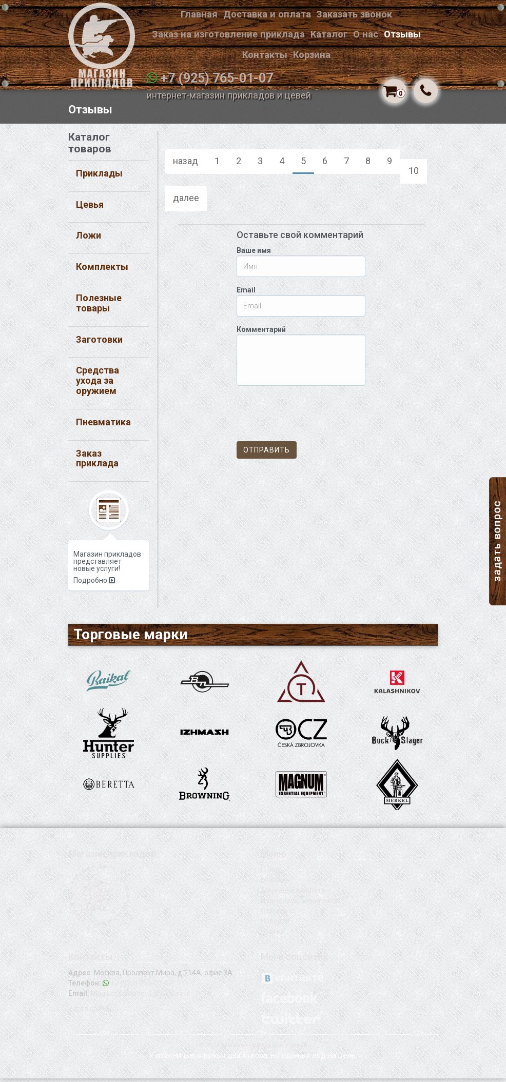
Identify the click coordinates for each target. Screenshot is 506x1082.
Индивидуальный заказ (301, 904)
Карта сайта (88, 1012)
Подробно (94, 584)
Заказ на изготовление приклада (228, 34)
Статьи (273, 935)
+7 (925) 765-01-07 (217, 78)
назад (185, 165)
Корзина (311, 54)
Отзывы (402, 34)
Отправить (266, 454)
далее (186, 201)
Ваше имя (254, 254)
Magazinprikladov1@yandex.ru (141, 997)
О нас (365, 34)
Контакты (264, 54)
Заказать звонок (354, 14)
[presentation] (315, 418)
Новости (275, 924)
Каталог (328, 34)
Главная (199, 14)
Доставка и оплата (267, 14)
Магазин (275, 883)
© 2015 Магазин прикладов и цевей (253, 1048)
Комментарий (261, 333)
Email (246, 294)
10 (413, 174)
